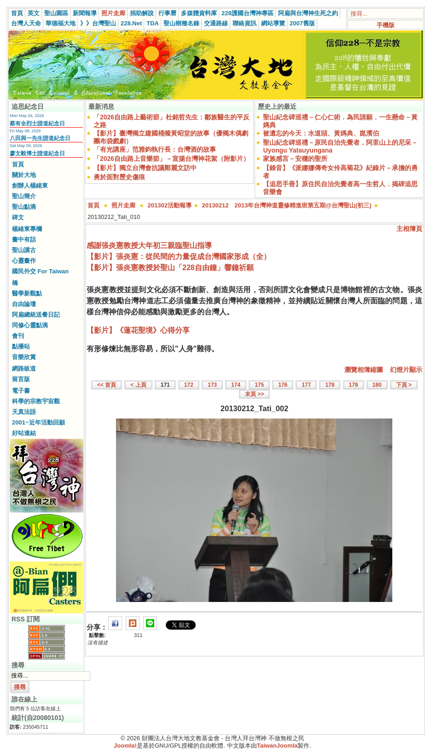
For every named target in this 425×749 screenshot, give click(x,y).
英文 (34, 13)
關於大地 (24, 174)
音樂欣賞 (24, 357)
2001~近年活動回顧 (38, 422)
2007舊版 (302, 23)
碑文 (18, 217)
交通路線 (216, 23)
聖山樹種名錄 (181, 23)
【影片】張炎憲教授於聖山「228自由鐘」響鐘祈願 (170, 267)
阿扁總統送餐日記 (36, 314)
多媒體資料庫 (199, 13)
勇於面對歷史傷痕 (119, 177)
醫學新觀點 (27, 293)
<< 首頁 (106, 385)
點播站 (21, 346)
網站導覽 (273, 23)
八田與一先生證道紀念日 (40, 138)
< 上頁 (138, 385)
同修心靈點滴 (30, 325)
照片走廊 (113, 13)
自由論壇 (24, 304)
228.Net (131, 23)
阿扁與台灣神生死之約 (308, 13)
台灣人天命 (26, 23)
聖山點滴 (24, 206)
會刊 (18, 335)
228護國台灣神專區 (247, 13)
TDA (152, 23)
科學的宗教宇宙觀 (36, 401)
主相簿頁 (409, 228)
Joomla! (125, 745)
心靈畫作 (24, 260)
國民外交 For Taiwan (40, 271)
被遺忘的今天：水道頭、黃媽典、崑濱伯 (321, 133)
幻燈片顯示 (406, 369)
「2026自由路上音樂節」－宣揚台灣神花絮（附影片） (171, 158)
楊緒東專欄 (27, 228)
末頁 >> (254, 394)
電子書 (21, 390)
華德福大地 (61, 23)
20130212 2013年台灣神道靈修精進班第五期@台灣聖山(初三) (287, 205)
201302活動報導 (170, 205)
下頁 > (404, 385)
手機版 (386, 25)
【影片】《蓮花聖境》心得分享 (138, 330)
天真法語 (24, 411)
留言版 (21, 379)
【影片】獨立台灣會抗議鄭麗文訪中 (145, 167)
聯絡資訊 (244, 23)
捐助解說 (142, 13)
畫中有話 (24, 239)
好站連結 (24, 433)
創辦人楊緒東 (30, 185)
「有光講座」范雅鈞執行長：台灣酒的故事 (154, 149)
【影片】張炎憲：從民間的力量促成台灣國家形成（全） (179, 256)
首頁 (17, 13)
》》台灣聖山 (98, 23)
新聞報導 (85, 13)
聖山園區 (56, 13)
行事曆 (167, 13)
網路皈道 (24, 368)
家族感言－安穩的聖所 (295, 158)
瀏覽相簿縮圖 (363, 369)
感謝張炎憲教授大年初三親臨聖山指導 (149, 245)
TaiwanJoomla (277, 745)
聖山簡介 (24, 196)
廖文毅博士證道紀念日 (37, 153)
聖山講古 (24, 250)
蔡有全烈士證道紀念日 (37, 123)
